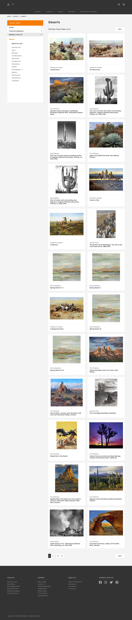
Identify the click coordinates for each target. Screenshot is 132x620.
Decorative (15, 58)
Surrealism (15, 80)
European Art (16, 61)
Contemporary (17, 56)
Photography (16, 69)
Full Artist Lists (12, 582)
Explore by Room (13, 593)
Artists (25, 27)
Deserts (11, 39)
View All (19, 34)
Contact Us (41, 584)
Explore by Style (12, 589)
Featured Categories (25, 31)
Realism (14, 72)
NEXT (120, 29)
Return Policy (42, 591)
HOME (9, 16)
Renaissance (16, 75)
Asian (14, 50)
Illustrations (16, 64)
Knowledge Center (13, 586)
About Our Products (75, 582)
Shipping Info (42, 589)
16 (58, 556)
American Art (16, 47)
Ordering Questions (44, 586)
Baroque (15, 53)
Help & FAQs (42, 582)
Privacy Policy (42, 593)
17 (62, 556)
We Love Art (72, 584)
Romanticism (16, 78)
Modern (14, 67)
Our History (72, 586)
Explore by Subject (13, 591)
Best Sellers (11, 584)
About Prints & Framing (88, 11)
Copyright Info (43, 595)
